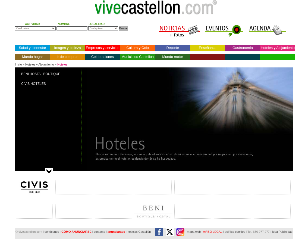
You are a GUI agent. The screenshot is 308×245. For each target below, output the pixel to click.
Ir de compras (67, 57)
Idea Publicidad (282, 231)
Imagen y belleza (67, 48)
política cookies (235, 231)
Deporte (172, 48)
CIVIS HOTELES (33, 84)
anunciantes (116, 231)
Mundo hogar (32, 57)
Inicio (18, 64)
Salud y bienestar (32, 48)
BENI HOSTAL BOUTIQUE (40, 74)
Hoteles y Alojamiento (278, 48)
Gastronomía (242, 48)
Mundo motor (172, 57)
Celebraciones (102, 57)
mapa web (194, 231)
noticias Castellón (139, 231)
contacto (99, 231)
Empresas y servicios (102, 48)
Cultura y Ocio (137, 48)
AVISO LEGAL (212, 231)
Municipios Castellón (137, 57)
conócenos (52, 231)
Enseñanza (207, 48)
